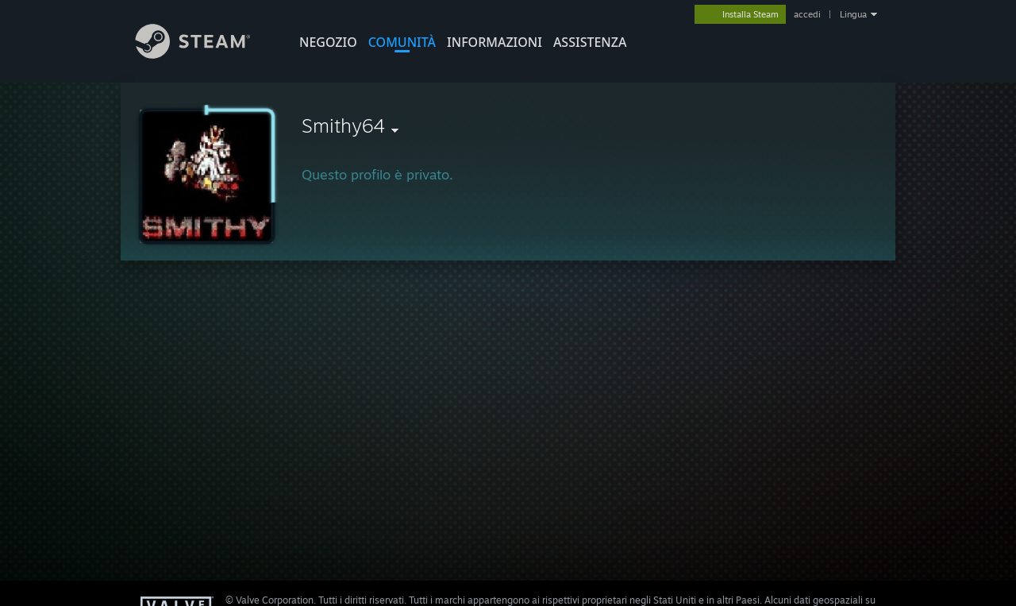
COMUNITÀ (402, 42)
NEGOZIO (328, 42)
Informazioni (494, 42)
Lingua (853, 14)
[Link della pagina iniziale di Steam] (205, 54)
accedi (807, 14)
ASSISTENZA (590, 42)
